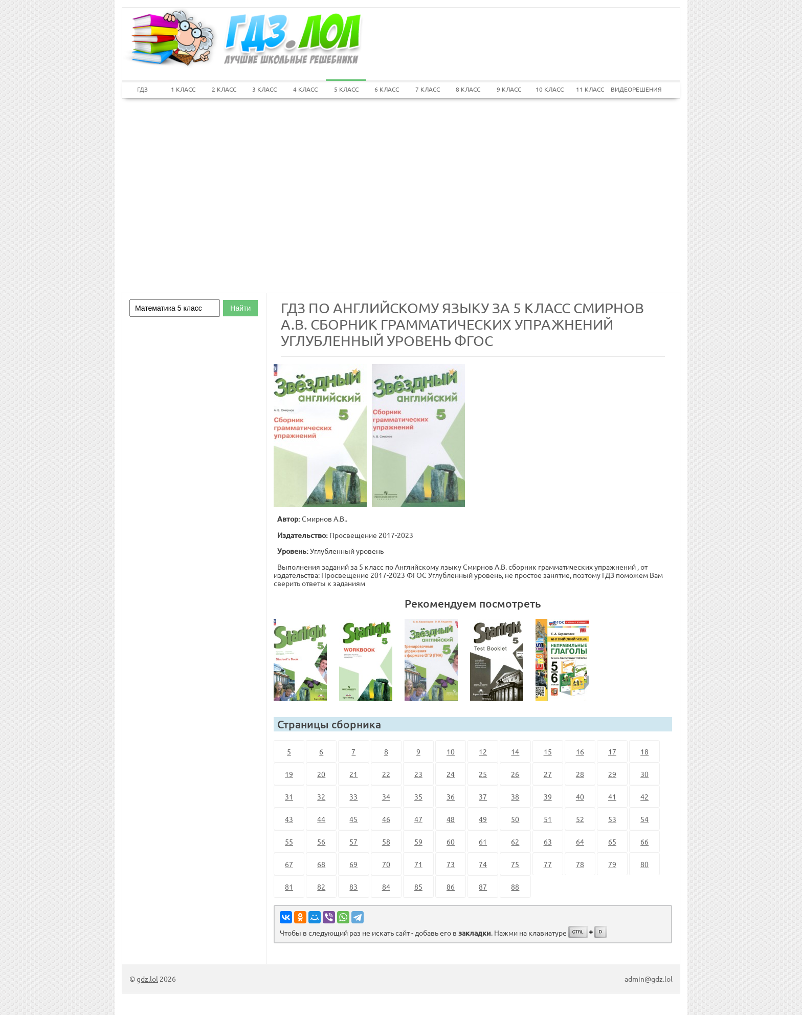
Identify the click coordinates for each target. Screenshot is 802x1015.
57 (353, 841)
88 (515, 886)
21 (353, 774)
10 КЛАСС (550, 89)
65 (612, 841)
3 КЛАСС (264, 89)
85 (418, 886)
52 (580, 819)
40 (580, 796)
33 (353, 796)
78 (580, 864)
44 (321, 819)
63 (548, 841)
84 (386, 886)
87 (483, 886)
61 (483, 841)
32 (321, 796)
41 (612, 796)
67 (289, 864)
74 (483, 864)
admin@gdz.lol (649, 978)
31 (289, 796)
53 (612, 819)
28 (580, 774)
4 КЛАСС (305, 89)
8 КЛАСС (468, 89)
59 (418, 841)
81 (289, 886)
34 (386, 796)
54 (644, 819)
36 (451, 796)
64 (580, 841)
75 (515, 864)
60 (451, 841)
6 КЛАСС (386, 89)
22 (386, 774)
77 (548, 864)
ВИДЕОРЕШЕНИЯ (631, 89)
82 (321, 886)
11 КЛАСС (590, 89)
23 (418, 774)
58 (386, 841)
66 (644, 841)
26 (515, 774)
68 (321, 864)
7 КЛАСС (427, 89)
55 (289, 841)
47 (418, 819)
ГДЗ (142, 89)
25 (483, 774)
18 (644, 751)
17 (612, 751)
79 (612, 864)
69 (353, 864)
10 (451, 751)
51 (548, 819)
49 (483, 819)
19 (289, 774)
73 (451, 864)
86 (451, 886)
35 (418, 796)
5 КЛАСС (346, 89)
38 (515, 796)
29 (612, 774)
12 (483, 751)
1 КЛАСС (183, 89)
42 (644, 796)
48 (451, 819)
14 (515, 751)
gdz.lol (147, 978)
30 (644, 774)
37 (483, 796)
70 (386, 864)
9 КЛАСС (509, 89)
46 (386, 819)
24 (451, 774)
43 (289, 819)
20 (321, 774)
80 (644, 864)
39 (548, 796)
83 (353, 886)
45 (353, 819)
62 (515, 841)
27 (548, 774)
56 (321, 841)
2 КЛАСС (224, 89)
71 (418, 864)
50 (515, 819)
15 (548, 751)
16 (580, 751)
